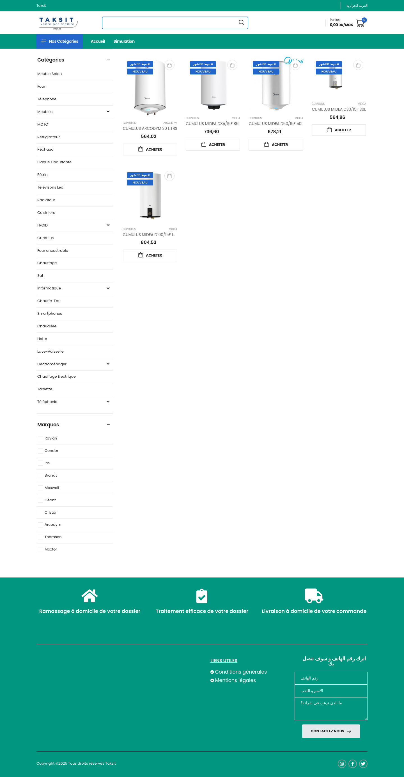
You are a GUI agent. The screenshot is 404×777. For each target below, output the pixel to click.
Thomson (53, 537)
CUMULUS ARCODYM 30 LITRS (150, 128)
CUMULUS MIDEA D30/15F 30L (339, 109)
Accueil (98, 41)
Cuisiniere (46, 212)
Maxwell (52, 488)
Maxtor (51, 549)
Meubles (74, 112)
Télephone (46, 99)
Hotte (42, 339)
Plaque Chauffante (54, 162)
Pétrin (42, 175)
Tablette (44, 389)
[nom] (331, 691)
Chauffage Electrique (56, 376)
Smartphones (49, 313)
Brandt (51, 475)
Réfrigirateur (48, 137)
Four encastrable (52, 250)
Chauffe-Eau (49, 301)
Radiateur (46, 200)
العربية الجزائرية (357, 5)
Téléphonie (74, 402)
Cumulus (45, 238)
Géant (50, 500)
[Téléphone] (331, 678)
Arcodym (53, 524)
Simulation (124, 41)
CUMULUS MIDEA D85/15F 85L (213, 123)
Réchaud (45, 149)
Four (41, 86)
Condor (51, 450)
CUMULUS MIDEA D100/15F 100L (151, 234)
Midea (236, 118)
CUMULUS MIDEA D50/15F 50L (276, 123)
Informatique (74, 288)
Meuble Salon (49, 74)
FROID (74, 225)
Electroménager (74, 364)
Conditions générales (241, 672)
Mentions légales (235, 680)
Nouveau (140, 71)
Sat (40, 275)
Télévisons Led (50, 187)
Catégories (50, 59)
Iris (47, 463)
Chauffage (47, 263)
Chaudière (46, 326)
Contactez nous (328, 731)
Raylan (51, 438)
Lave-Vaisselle (50, 351)
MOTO (42, 124)
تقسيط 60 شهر (140, 64)
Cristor (51, 512)
